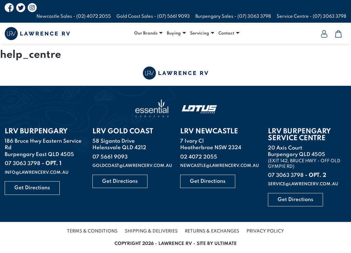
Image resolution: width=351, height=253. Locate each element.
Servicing (199, 33)
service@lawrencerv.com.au (303, 184)
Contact (226, 33)
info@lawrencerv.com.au (36, 173)
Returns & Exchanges (212, 231)
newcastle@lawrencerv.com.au (219, 166)
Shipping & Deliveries (151, 231)
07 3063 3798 (22, 163)
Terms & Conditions (92, 231)
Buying (174, 33)
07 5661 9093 (110, 157)
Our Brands (145, 33)
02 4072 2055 (198, 157)
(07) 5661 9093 (173, 16)
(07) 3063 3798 (254, 16)
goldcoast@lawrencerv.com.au (132, 166)
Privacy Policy (265, 231)
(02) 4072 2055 (93, 16)
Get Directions (32, 188)
